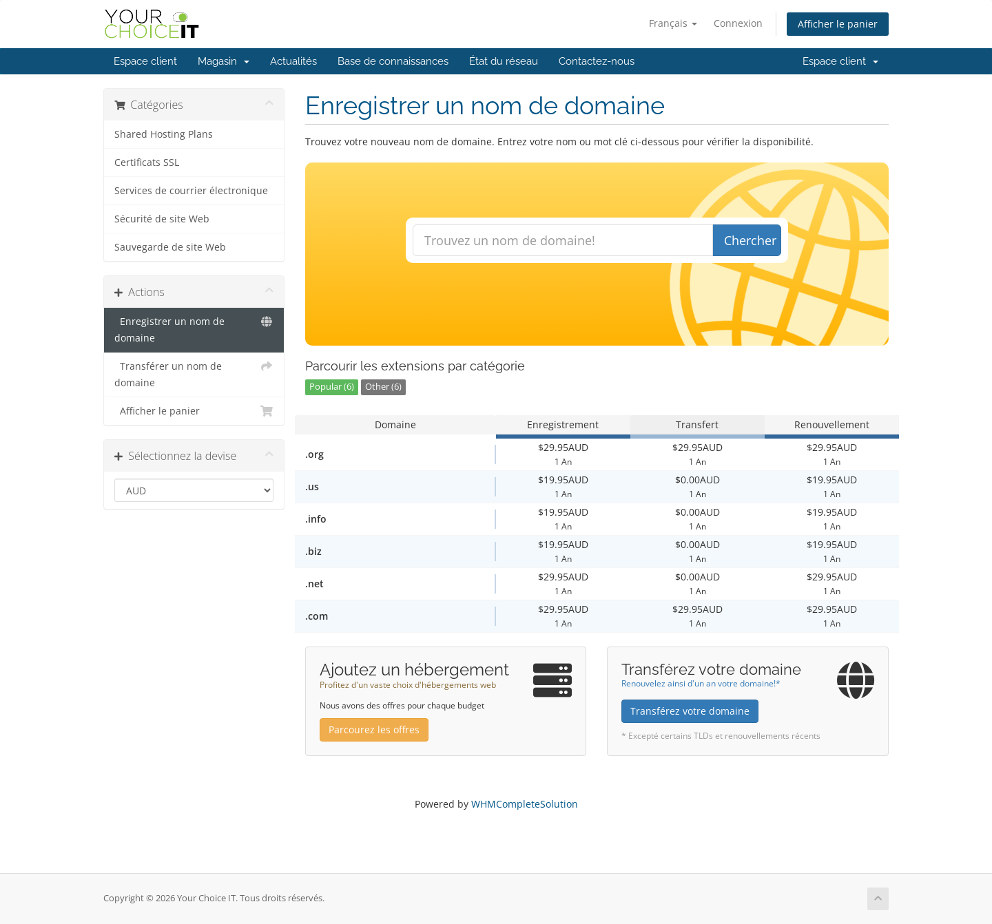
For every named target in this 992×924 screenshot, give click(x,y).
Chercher (750, 240)
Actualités (293, 61)
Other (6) (383, 386)
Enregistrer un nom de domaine (193, 328)
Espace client (145, 61)
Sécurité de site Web (161, 219)
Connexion (738, 23)
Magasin (223, 61)
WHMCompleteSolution (524, 803)
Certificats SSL (146, 162)
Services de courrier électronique (191, 191)
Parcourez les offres (374, 729)
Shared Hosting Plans (163, 134)
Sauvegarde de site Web (170, 247)
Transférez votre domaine (690, 710)
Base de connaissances (393, 61)
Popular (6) (331, 386)
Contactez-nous (596, 61)
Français (673, 23)
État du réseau (503, 61)
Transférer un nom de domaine (193, 373)
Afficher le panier (838, 23)
